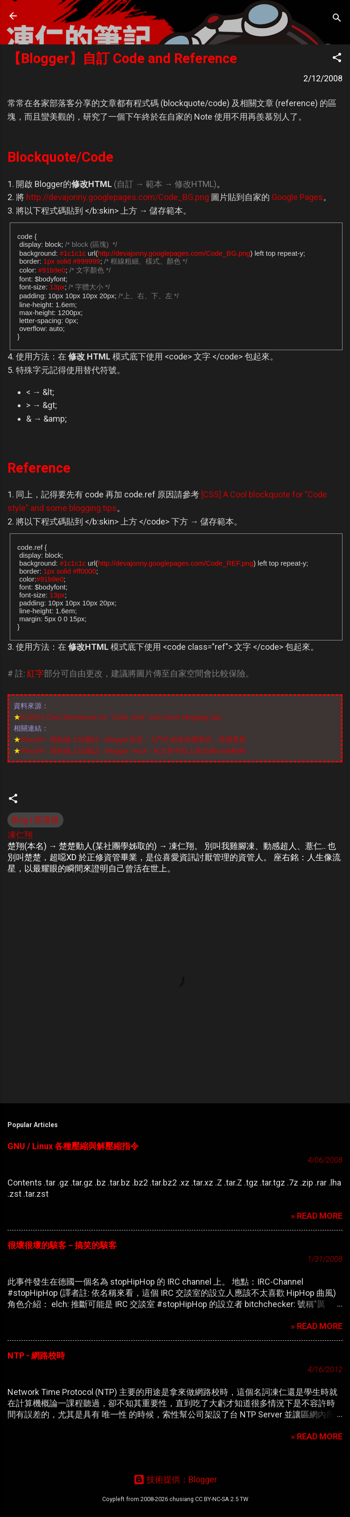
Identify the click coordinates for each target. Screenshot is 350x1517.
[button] (337, 59)
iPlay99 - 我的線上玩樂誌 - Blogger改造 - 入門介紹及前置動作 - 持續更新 (133, 739)
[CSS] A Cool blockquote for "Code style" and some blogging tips (121, 717)
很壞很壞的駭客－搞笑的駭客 (62, 1245)
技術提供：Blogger (175, 1479)
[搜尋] (337, 19)
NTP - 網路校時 (36, 1355)
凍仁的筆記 (67, 15)
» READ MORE (317, 1216)
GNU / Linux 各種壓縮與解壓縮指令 (73, 1146)
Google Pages (297, 197)
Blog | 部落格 (35, 820)
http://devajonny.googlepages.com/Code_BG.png (117, 197)
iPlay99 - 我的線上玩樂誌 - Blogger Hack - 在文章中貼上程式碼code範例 (133, 751)
